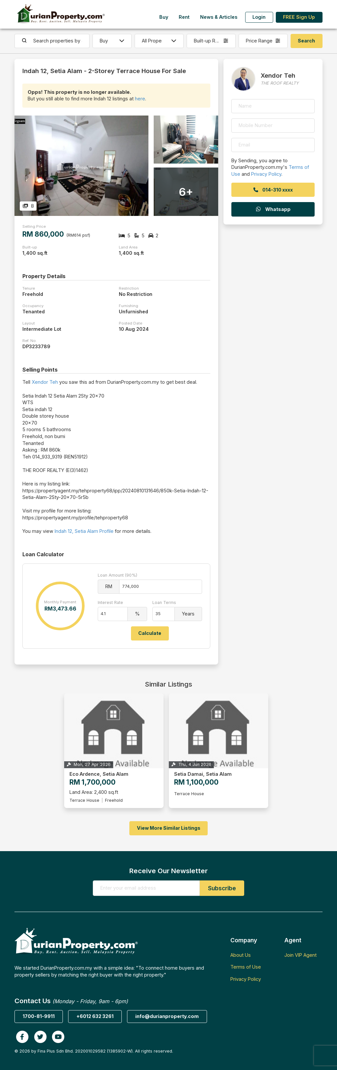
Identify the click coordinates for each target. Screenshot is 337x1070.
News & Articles (218, 17)
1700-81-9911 (39, 1016)
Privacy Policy (266, 174)
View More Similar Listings (168, 828)
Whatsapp (273, 209)
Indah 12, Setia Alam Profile (84, 531)
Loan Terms (164, 602)
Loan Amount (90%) (117, 575)
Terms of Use (245, 967)
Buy (163, 17)
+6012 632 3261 (95, 1016)
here (140, 98)
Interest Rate (110, 602)
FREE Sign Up (299, 17)
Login (259, 17)
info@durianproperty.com (167, 1016)
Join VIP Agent (300, 955)
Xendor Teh (45, 382)
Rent (184, 17)
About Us (240, 955)
